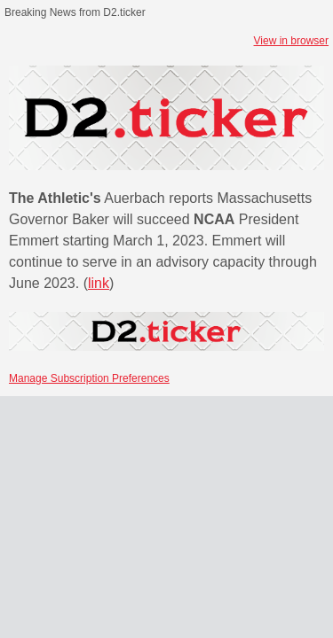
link (98, 283)
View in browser (291, 41)
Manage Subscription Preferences (89, 378)
